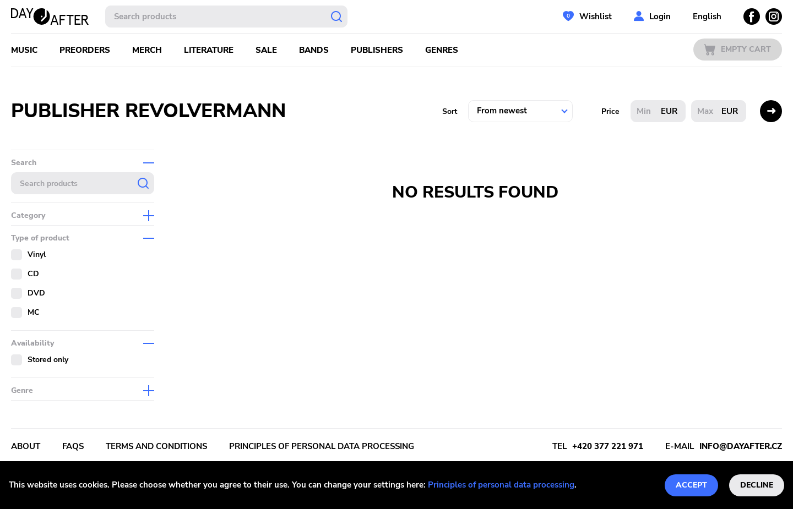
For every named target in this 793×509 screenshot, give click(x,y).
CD (33, 274)
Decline (756, 485)
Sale (266, 50)
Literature (208, 50)
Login (660, 16)
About (25, 446)
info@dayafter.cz (740, 446)
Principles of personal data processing (501, 484)
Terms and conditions (156, 446)
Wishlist (595, 16)
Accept (691, 485)
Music (24, 50)
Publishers (377, 50)
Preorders (84, 50)
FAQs (73, 446)
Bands (314, 50)
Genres (441, 50)
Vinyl (37, 254)
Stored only (48, 359)
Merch (147, 50)
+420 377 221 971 (607, 446)
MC (34, 312)
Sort (449, 111)
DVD (36, 293)
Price (610, 111)
